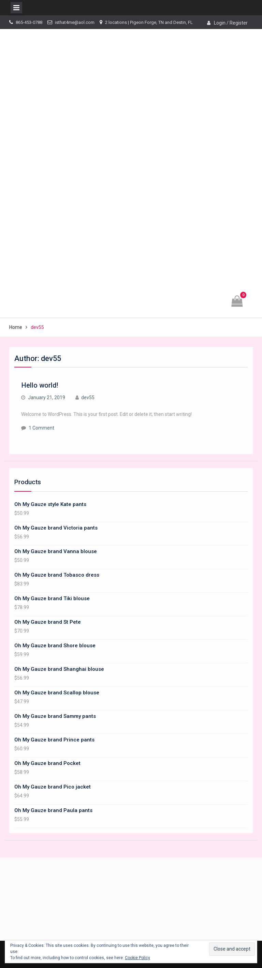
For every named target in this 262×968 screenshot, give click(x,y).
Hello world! (39, 385)
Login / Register (231, 23)
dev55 (87, 397)
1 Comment (41, 428)
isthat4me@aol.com (74, 22)
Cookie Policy (137, 957)
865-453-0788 (29, 22)
